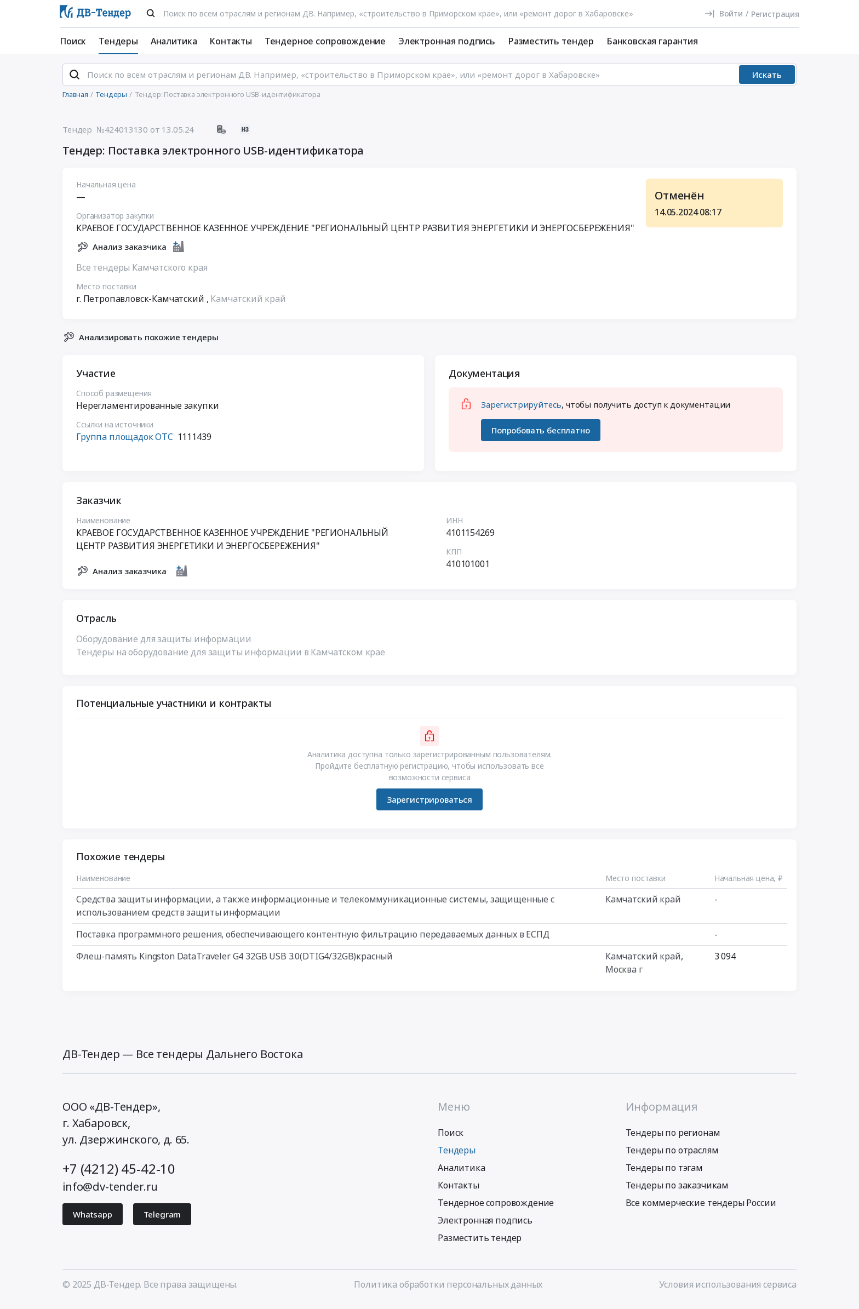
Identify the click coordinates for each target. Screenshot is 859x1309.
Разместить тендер (551, 41)
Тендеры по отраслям (672, 1154)
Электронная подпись (446, 41)
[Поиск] (151, 13)
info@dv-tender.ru (110, 1191)
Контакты (230, 41)
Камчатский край (248, 303)
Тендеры (118, 41)
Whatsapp (92, 1218)
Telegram (162, 1218)
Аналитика (174, 41)
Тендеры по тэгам (664, 1172)
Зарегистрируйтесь (521, 409)
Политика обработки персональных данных (448, 1289)
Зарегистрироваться (429, 803)
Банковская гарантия (652, 41)
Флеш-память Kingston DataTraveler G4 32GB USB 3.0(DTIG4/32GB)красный (234, 961)
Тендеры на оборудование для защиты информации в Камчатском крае (230, 657)
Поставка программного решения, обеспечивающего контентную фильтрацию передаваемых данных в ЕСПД (312, 939)
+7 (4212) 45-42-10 (118, 1173)
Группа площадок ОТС (124, 442)
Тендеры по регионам (673, 1137)
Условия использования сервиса (728, 1289)
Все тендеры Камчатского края (142, 272)
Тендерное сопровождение (325, 41)
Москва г (624, 974)
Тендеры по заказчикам (677, 1190)
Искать (767, 79)
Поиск (73, 41)
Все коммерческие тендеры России (701, 1207)
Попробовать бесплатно (540, 434)
